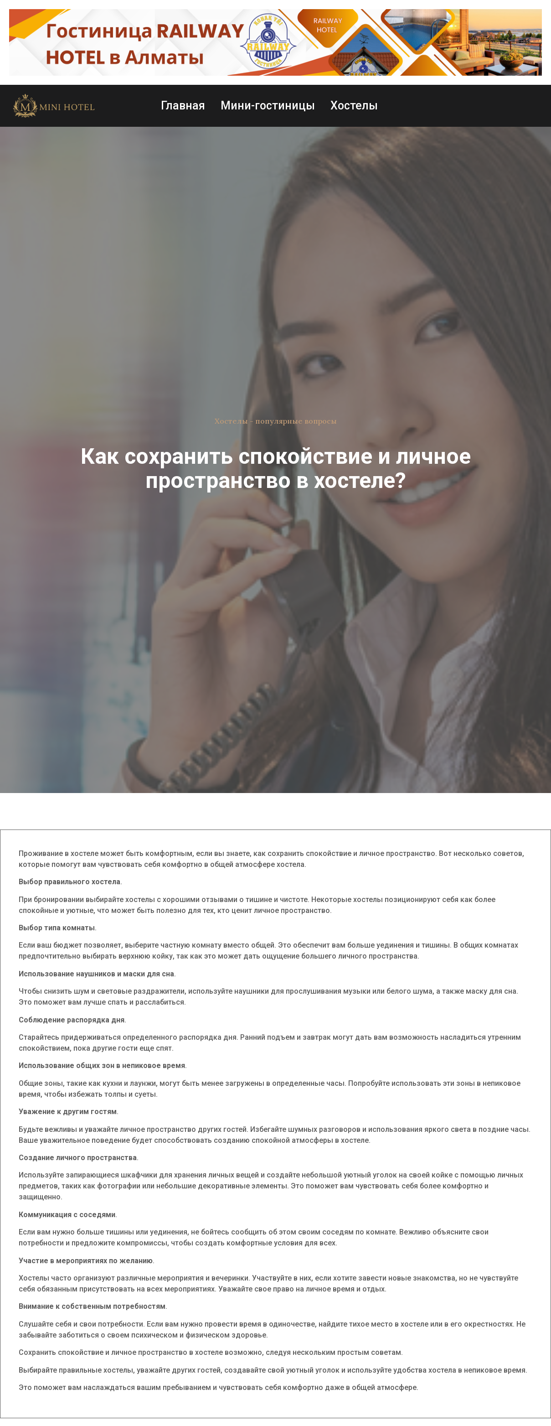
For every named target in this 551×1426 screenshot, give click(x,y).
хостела (290, 864)
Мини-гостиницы (268, 105)
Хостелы (354, 105)
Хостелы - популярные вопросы (276, 420)
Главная (183, 105)
